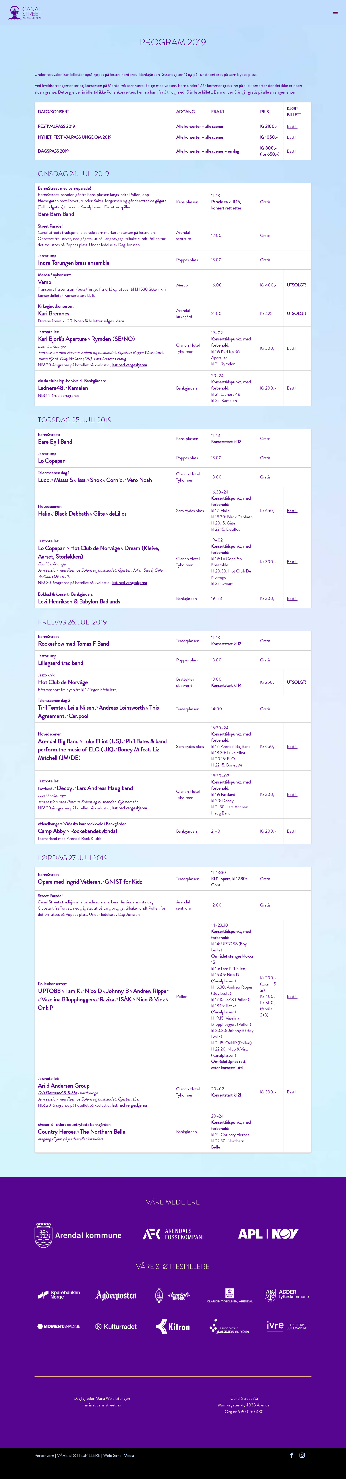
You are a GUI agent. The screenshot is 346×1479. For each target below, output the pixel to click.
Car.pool (78, 716)
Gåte (99, 513)
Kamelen (78, 388)
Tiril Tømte (50, 707)
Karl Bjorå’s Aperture (62, 339)
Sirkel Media (123, 1455)
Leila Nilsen (80, 707)
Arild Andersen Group (63, 1085)
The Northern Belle (102, 1131)
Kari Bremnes (53, 313)
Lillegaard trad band (60, 663)
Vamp (44, 282)
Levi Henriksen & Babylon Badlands (79, 601)
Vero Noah (139, 480)
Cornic (114, 480)
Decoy (64, 788)
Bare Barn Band (56, 214)
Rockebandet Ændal (93, 831)
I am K (72, 991)
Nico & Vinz (150, 999)
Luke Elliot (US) (102, 741)
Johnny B (117, 991)
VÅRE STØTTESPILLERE (78, 1455)
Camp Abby (52, 831)
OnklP (45, 1008)
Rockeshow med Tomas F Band (73, 644)
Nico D (93, 991)
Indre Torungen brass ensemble (73, 263)
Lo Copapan (52, 461)
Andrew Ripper (150, 991)
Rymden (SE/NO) (113, 339)
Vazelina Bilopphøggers (68, 999)
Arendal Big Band (58, 741)
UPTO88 (49, 991)
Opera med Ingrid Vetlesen (69, 882)
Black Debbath (71, 513)
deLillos (117, 513)
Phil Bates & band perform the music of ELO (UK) (102, 745)
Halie (44, 513)
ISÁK (125, 999)
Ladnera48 (50, 388)
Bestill (292, 126)
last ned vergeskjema (129, 365)
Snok (96, 480)
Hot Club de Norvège (95, 548)
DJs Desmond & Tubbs (57, 1093)
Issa (81, 480)
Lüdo (43, 480)
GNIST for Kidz (123, 882)
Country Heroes (56, 1131)
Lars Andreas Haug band (105, 788)
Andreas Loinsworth (122, 707)
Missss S (63, 480)
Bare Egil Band (55, 442)
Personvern (44, 1455)
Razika (106, 999)
